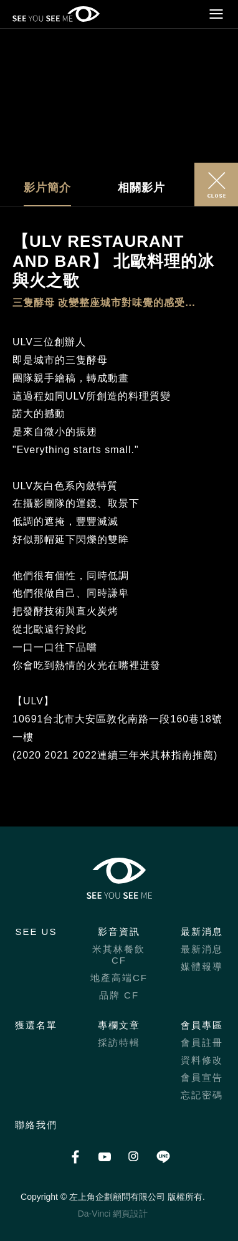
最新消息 (202, 931)
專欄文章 (119, 1025)
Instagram (133, 1156)
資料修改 (202, 1060)
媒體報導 (202, 966)
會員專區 (202, 1025)
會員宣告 (202, 1077)
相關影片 (141, 187)
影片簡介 (47, 187)
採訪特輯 (119, 1042)
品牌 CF (119, 995)
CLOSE (216, 184)
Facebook (75, 1156)
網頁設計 (130, 1214)
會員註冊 (202, 1042)
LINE (163, 1156)
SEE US (36, 931)
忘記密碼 (202, 1095)
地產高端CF (119, 977)
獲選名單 (36, 1025)
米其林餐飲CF (118, 954)
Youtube (104, 1156)
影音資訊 (119, 931)
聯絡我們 (36, 1124)
